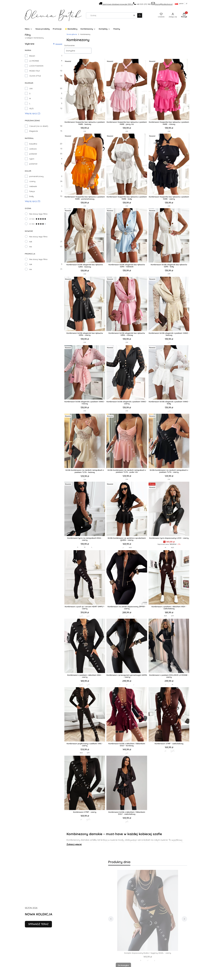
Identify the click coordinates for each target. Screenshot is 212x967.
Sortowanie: (69, 45)
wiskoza (33, 149)
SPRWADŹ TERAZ (38, 924)
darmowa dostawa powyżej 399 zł (116, 4)
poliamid (33, 164)
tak (30, 241)
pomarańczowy (36, 176)
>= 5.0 (37, 219)
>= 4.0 (37, 224)
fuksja (32, 191)
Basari (32, 56)
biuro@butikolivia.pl (162, 4)
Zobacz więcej (74, 844)
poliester (33, 154)
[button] (139, 15)
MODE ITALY (34, 71)
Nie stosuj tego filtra (38, 214)
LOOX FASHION (36, 66)
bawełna (33, 144)
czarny (32, 181)
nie (30, 246)
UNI (30, 88)
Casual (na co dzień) (38, 126)
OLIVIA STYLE (35, 76)
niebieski (33, 186)
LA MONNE (34, 61)
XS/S (31, 108)
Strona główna (72, 34)
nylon (31, 159)
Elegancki (33, 131)
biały (31, 196)
